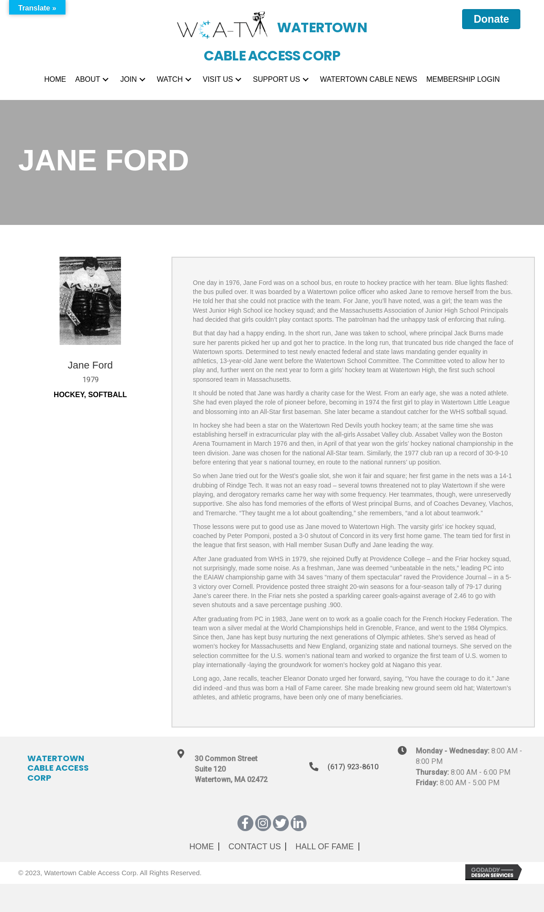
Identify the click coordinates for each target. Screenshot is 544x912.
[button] (105, 80)
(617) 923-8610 (352, 766)
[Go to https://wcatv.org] (272, 32)
